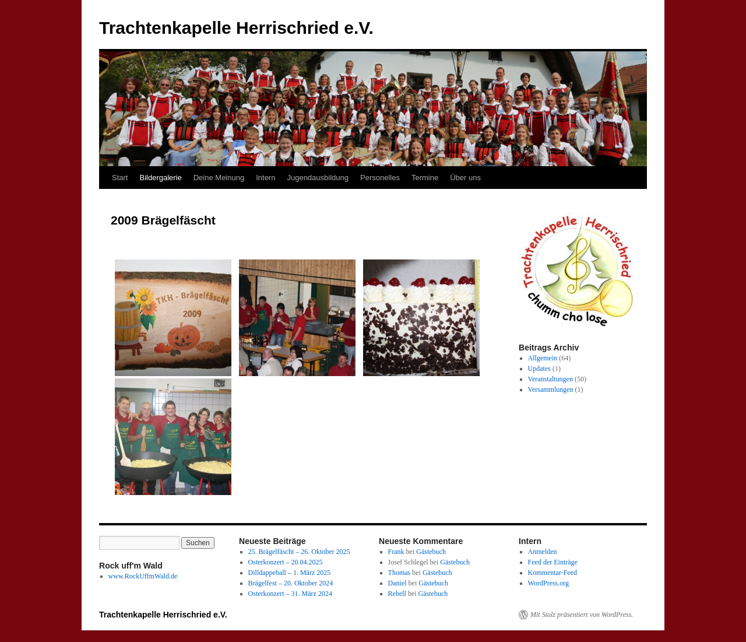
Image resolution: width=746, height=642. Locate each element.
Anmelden (542, 552)
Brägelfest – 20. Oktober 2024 (290, 583)
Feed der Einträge (553, 562)
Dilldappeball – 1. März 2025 (289, 573)
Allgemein (543, 358)
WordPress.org (548, 583)
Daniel (397, 583)
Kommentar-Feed (552, 573)
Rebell (397, 594)
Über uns (465, 177)
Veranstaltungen (550, 379)
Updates (539, 368)
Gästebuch (431, 552)
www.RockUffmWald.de (143, 576)
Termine (424, 177)
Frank (396, 552)
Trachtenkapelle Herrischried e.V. (236, 27)
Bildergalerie (160, 177)
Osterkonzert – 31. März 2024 (290, 594)
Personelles (380, 177)
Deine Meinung (218, 177)
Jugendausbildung (318, 177)
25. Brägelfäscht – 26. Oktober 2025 (299, 552)
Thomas (399, 573)
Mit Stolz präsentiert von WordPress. (581, 615)
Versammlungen (550, 389)
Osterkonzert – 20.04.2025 (285, 562)
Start (120, 177)
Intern (265, 177)
